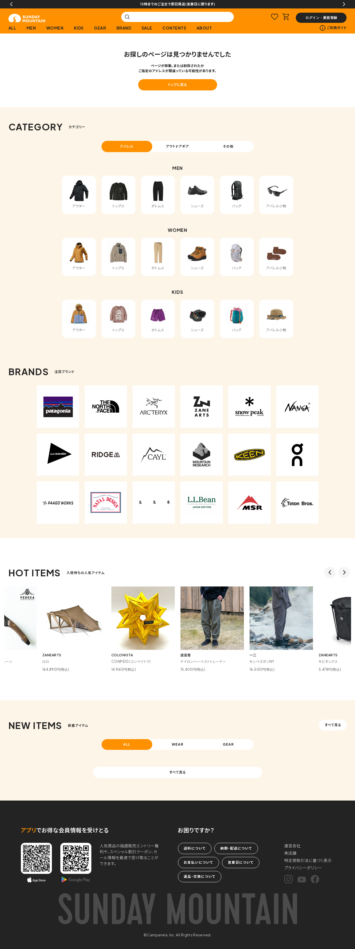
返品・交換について (199, 876)
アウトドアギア (177, 146)
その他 (228, 146)
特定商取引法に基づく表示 (308, 860)
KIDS (79, 27)
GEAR (100, 27)
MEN (31, 27)
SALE (147, 27)
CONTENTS (174, 27)
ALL (12, 27)
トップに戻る (177, 85)
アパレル (127, 146)
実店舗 (290, 852)
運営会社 (292, 845)
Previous (11, 4)
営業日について (240, 862)
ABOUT (204, 27)
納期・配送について (236, 848)
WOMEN (55, 27)
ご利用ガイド (333, 28)
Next (344, 4)
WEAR (177, 744)
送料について (195, 848)
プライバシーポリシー (303, 867)
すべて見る (333, 725)
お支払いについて (198, 862)
